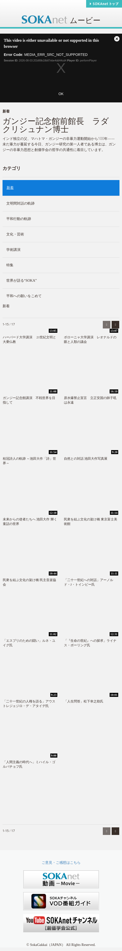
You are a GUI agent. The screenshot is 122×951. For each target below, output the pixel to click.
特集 (9, 265)
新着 (10, 188)
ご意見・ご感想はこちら (61, 863)
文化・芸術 (15, 234)
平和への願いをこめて (24, 296)
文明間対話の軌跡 (20, 203)
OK (60, 94)
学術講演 (13, 250)
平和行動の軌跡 (18, 219)
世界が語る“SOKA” (21, 280)
